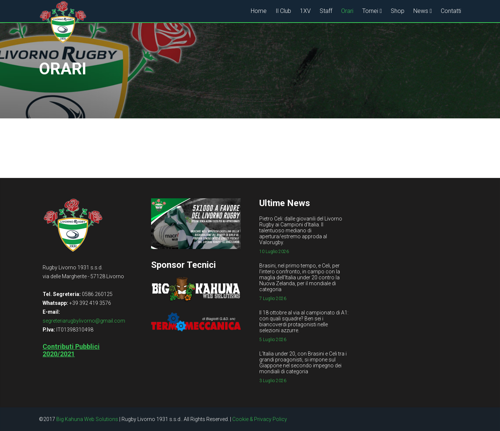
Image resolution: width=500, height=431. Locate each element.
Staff (326, 10)
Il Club (283, 10)
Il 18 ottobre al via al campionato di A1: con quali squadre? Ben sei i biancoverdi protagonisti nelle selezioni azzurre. (304, 321)
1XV (305, 10)
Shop (397, 10)
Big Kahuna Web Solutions (87, 419)
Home (259, 10)
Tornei (370, 10)
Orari (347, 10)
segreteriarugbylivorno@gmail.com (84, 321)
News (420, 10)
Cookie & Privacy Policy (259, 419)
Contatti (451, 10)
